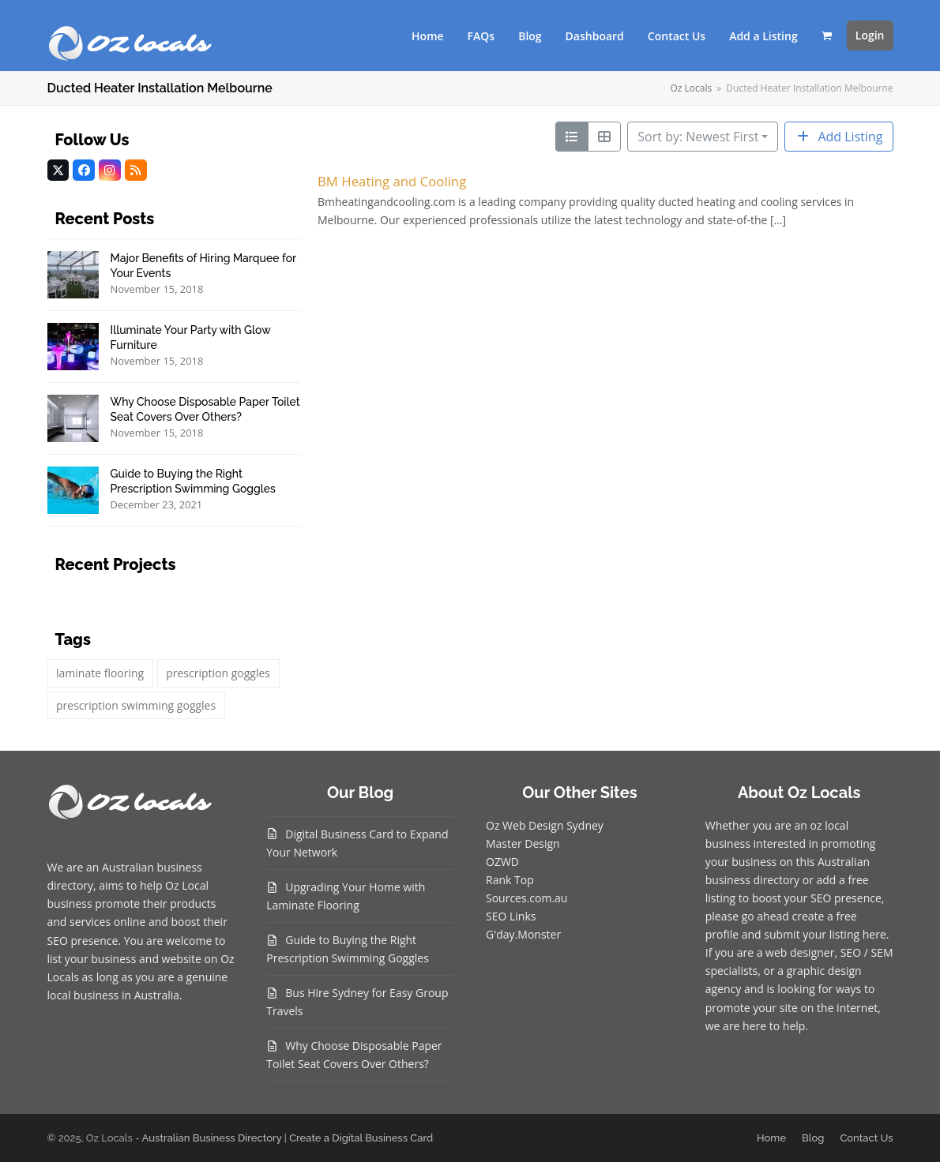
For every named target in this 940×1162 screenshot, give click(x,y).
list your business (92, 958)
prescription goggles (218, 672)
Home (771, 1138)
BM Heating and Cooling (392, 181)
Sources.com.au (526, 897)
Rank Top (510, 879)
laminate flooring (100, 672)
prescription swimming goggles (136, 705)
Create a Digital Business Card (361, 1138)
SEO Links (511, 916)
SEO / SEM (866, 952)
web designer (799, 952)
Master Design (523, 843)
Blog (813, 1138)
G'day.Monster (523, 934)
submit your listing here (824, 934)
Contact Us (866, 1138)
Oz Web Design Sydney (544, 825)
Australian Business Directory (212, 1138)
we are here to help (755, 1025)
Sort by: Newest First (697, 136)
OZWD (502, 861)
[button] (827, 35)
